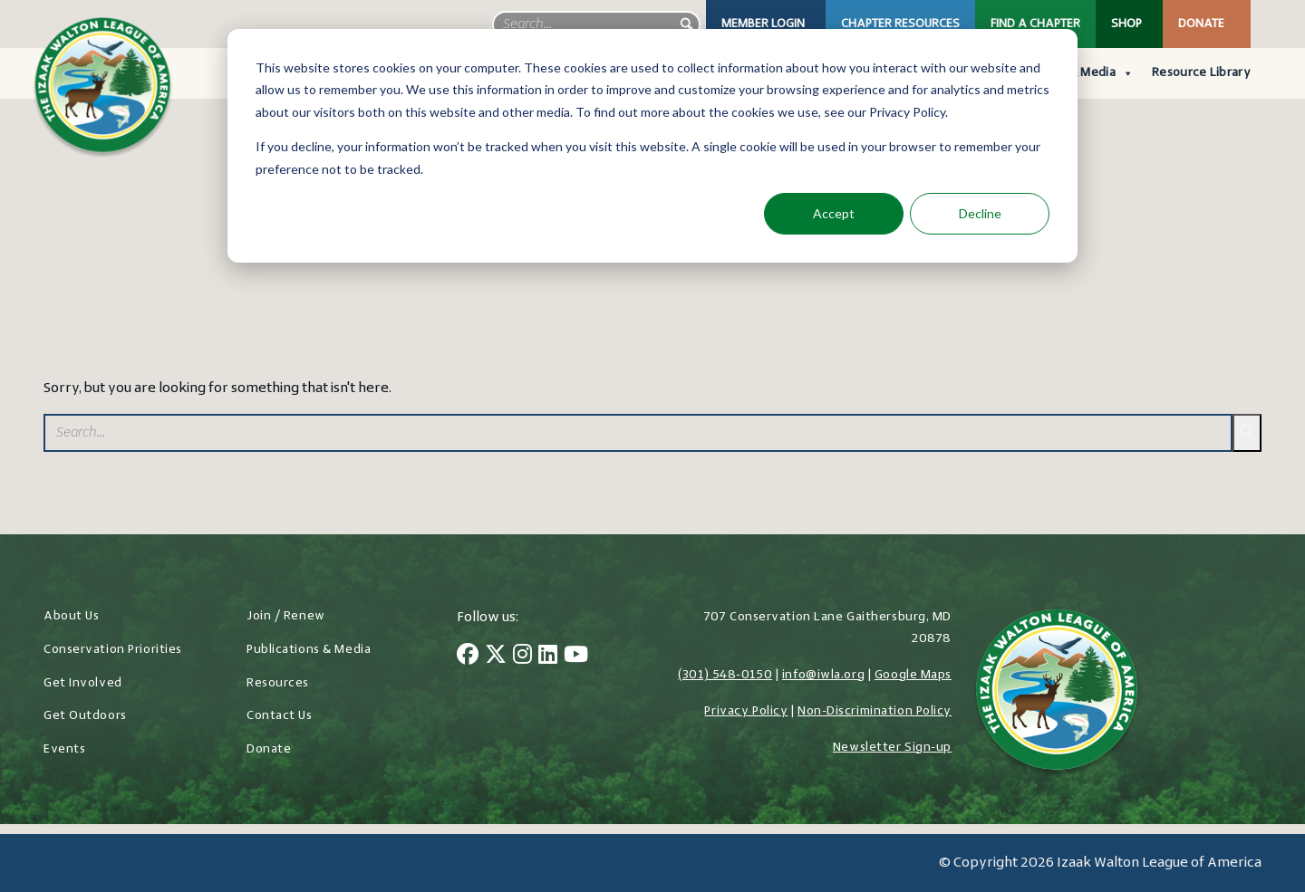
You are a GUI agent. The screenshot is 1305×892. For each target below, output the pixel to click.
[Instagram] (522, 656)
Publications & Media (308, 650)
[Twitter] (496, 656)
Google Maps (913, 675)
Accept (834, 213)
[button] (687, 24)
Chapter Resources (900, 24)
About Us (71, 616)
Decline (980, 213)
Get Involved (83, 683)
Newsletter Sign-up (892, 747)
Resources (277, 683)
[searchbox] (596, 24)
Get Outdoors (85, 716)
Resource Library (1201, 73)
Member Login (763, 24)
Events (64, 749)
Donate (1201, 24)
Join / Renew (285, 616)
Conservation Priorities (113, 650)
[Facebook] (467, 656)
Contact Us (279, 716)
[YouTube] (576, 656)
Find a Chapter (1035, 24)
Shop (1126, 24)
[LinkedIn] (547, 656)
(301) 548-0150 (725, 675)
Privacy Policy (746, 711)
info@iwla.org (823, 675)
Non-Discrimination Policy (875, 711)
